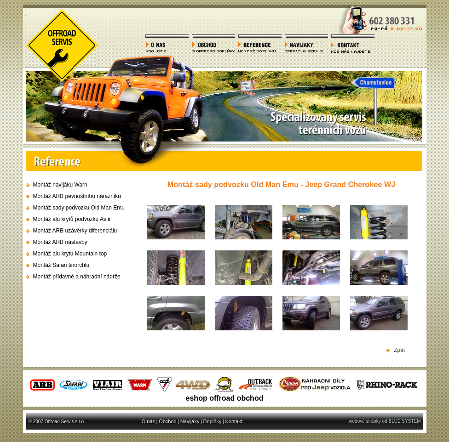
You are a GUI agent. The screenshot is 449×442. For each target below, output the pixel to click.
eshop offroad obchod (225, 398)
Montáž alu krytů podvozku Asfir (72, 219)
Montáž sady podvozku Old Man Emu (79, 207)
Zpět (395, 350)
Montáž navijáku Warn (60, 184)
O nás (148, 421)
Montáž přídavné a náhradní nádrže (77, 276)
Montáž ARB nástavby (60, 242)
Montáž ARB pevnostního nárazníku (77, 196)
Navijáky (190, 421)
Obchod (168, 421)
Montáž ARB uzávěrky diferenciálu (75, 230)
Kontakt (233, 421)
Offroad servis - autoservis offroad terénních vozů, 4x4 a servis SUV (62, 39)
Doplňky (212, 421)
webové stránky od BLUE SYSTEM (384, 421)
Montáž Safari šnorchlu (61, 265)
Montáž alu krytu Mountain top (70, 253)
